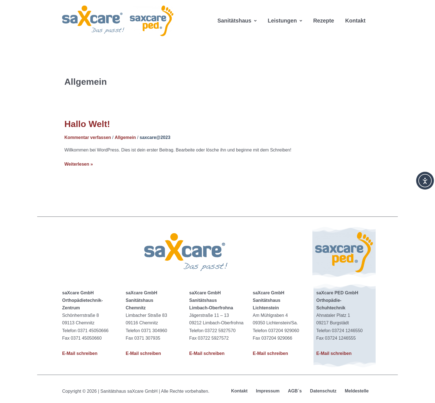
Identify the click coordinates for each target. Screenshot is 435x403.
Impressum (267, 391)
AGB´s (295, 391)
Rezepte (325, 14)
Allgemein (125, 137)
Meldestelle (357, 391)
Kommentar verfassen (87, 137)
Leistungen (285, 14)
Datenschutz (323, 391)
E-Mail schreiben (79, 353)
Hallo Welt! (87, 124)
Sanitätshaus (237, 14)
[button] (237, 14)
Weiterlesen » (78, 163)
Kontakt (228, 28)
